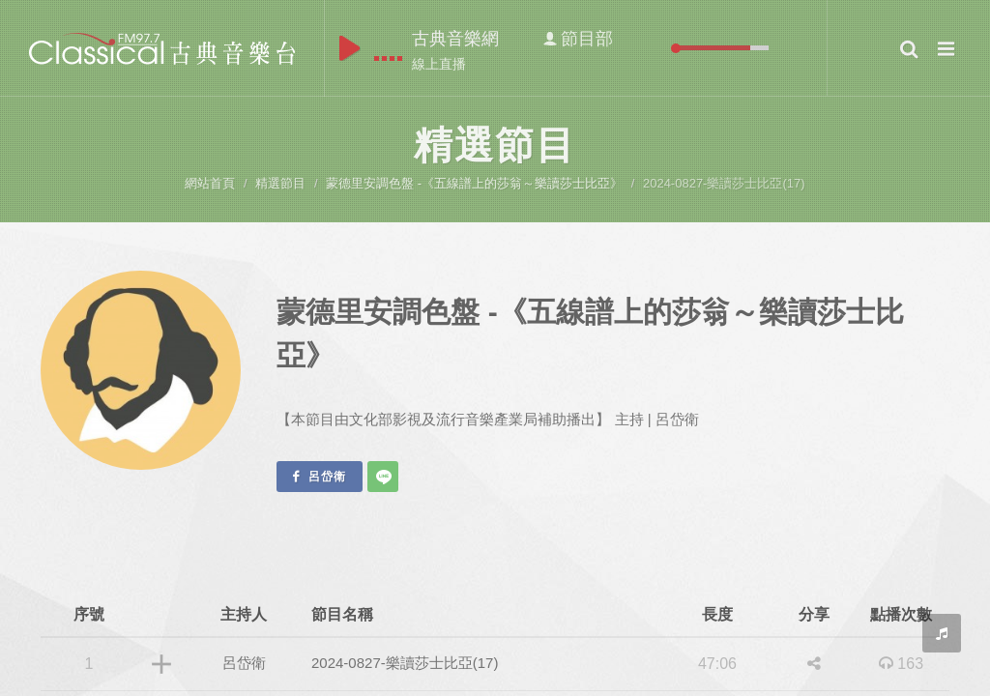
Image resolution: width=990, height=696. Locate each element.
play (349, 48)
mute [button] (661, 48)
